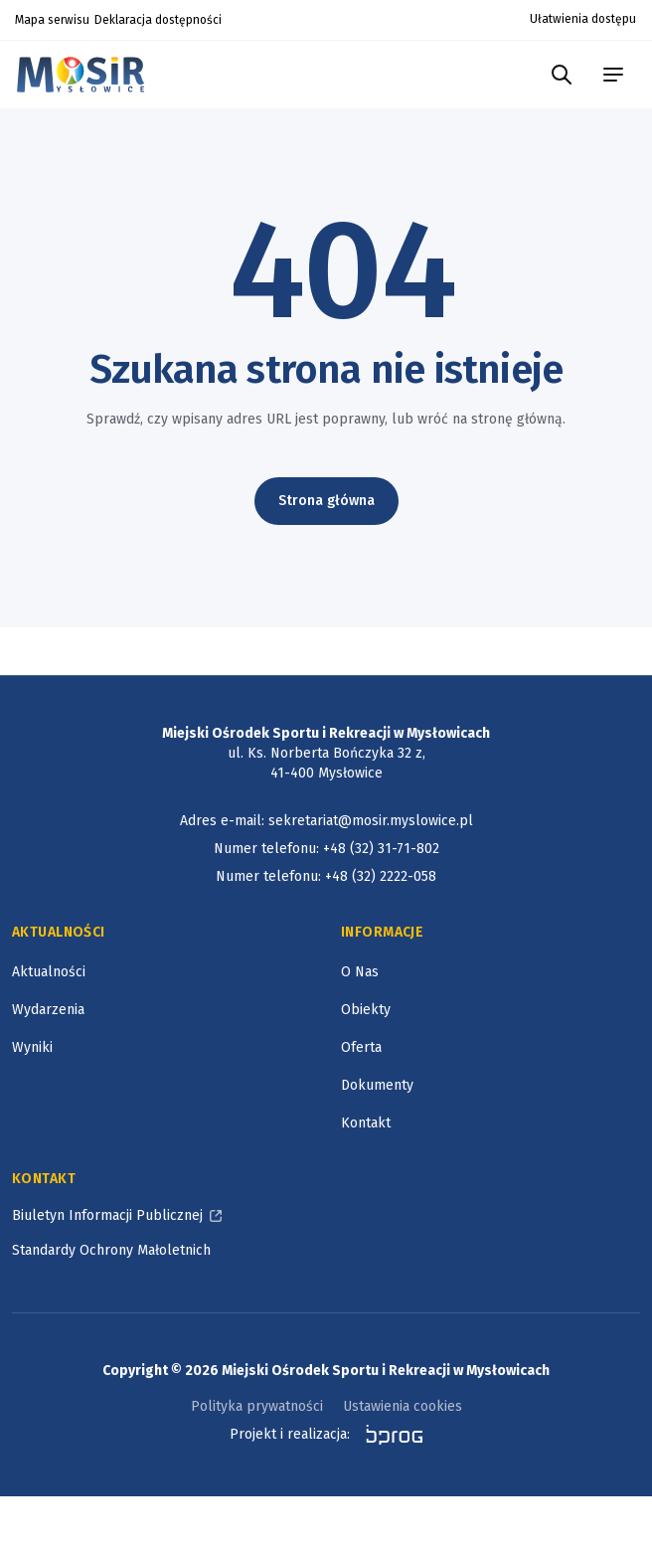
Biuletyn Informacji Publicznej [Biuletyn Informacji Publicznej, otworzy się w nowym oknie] (107, 1215)
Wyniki (32, 1047)
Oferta (361, 1047)
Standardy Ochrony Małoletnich (111, 1250)
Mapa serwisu (52, 20)
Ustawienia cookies (402, 1406)
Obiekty (366, 1009)
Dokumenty (377, 1085)
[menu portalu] (613, 74)
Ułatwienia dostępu (583, 19)
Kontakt (366, 1123)
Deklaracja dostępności (158, 20)
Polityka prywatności (257, 1406)
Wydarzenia (48, 1009)
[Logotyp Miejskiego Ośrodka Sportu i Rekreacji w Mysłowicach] (86, 74)
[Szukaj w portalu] (561, 74)
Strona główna (326, 500)
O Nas (360, 971)
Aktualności (48, 971)
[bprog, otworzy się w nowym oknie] (388, 1435)
